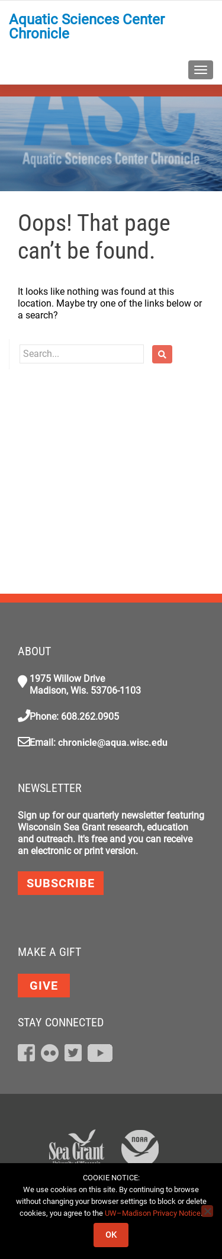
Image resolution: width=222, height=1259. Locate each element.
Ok (111, 1234)
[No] (207, 1211)
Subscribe (61, 883)
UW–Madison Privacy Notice (153, 1213)
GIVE (44, 985)
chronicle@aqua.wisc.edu (113, 742)
